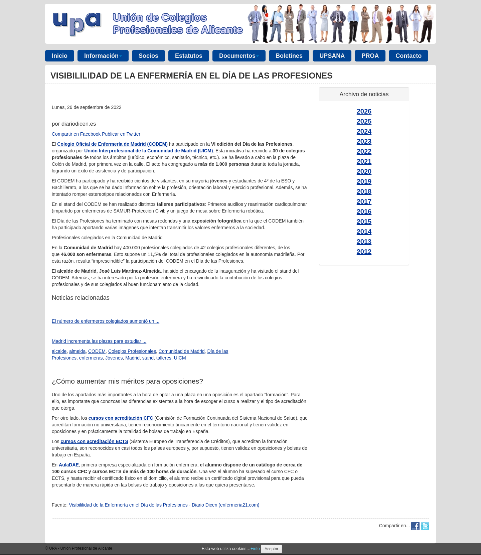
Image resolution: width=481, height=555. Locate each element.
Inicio (59, 55)
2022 (364, 151)
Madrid (132, 358)
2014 (364, 231)
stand (148, 358)
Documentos (239, 55)
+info (255, 548)
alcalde (59, 351)
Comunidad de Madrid (182, 351)
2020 (364, 171)
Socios (148, 55)
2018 (364, 191)
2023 (364, 141)
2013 (364, 241)
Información (103, 55)
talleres (163, 358)
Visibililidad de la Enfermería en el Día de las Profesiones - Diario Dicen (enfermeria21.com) (164, 505)
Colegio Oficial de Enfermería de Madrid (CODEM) (112, 144)
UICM (180, 358)
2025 (364, 121)
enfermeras (91, 358)
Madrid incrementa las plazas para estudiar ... (99, 341)
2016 (364, 211)
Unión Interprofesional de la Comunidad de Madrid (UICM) (148, 150)
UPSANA (332, 55)
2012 (364, 251)
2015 (364, 221)
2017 (364, 201)
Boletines (289, 55)
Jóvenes (114, 358)
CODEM (97, 351)
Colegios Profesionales (132, 351)
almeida (77, 351)
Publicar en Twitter (121, 134)
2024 (364, 131)
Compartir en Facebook (76, 134)
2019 (364, 181)
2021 (364, 161)
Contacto (408, 55)
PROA (370, 55)
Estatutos (188, 55)
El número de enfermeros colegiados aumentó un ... (105, 321)
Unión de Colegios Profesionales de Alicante (178, 23)
